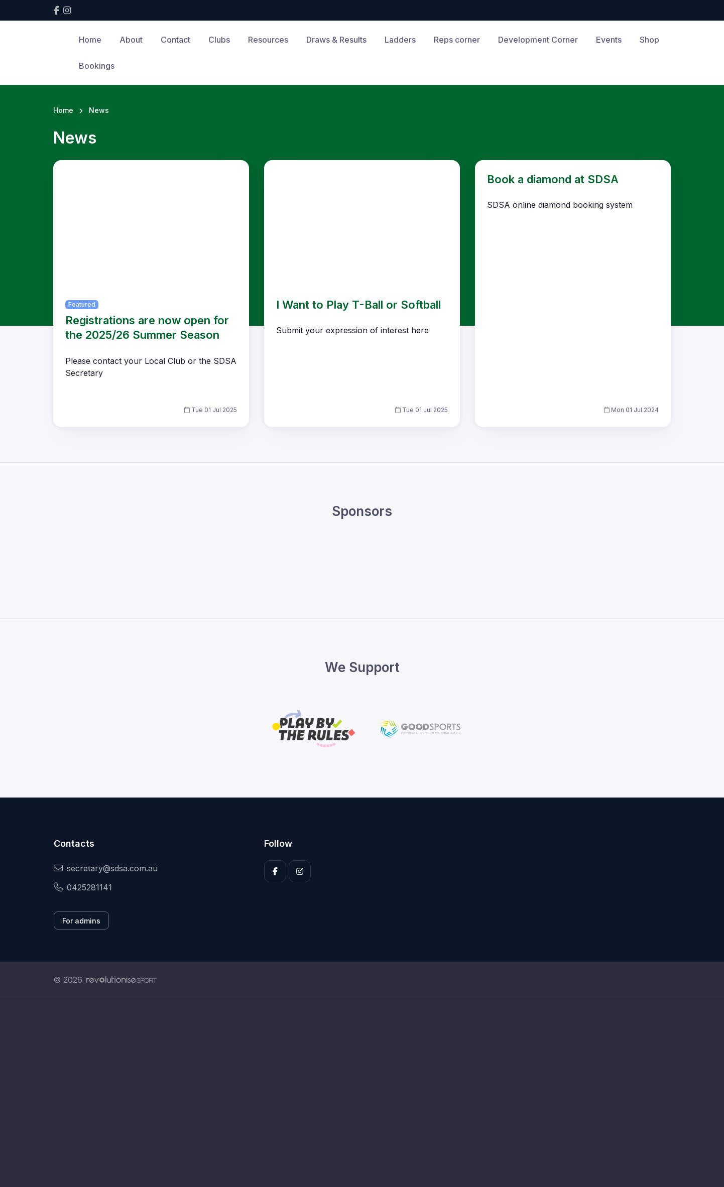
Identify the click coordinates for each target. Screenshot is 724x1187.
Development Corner (538, 40)
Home (90, 40)
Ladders (400, 40)
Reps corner (457, 40)
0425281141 (83, 887)
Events (609, 40)
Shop (649, 40)
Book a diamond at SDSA (553, 179)
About (131, 40)
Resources (268, 40)
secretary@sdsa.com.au (106, 868)
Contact (175, 40)
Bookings (96, 66)
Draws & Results (336, 40)
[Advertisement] (354, 1092)
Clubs (219, 40)
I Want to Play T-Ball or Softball (358, 304)
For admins (81, 920)
